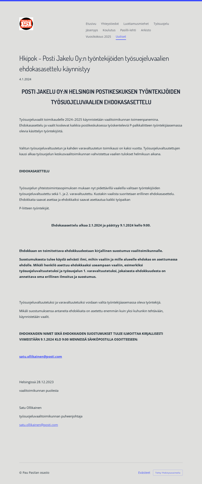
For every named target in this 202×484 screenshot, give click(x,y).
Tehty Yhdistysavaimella (167, 472)
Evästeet (144, 472)
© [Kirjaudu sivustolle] (21, 473)
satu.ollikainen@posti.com (38, 424)
